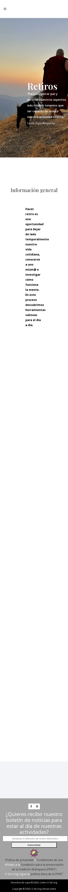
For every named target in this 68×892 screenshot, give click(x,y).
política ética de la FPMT (46, 874)
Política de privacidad (19, 860)
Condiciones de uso (50, 860)
